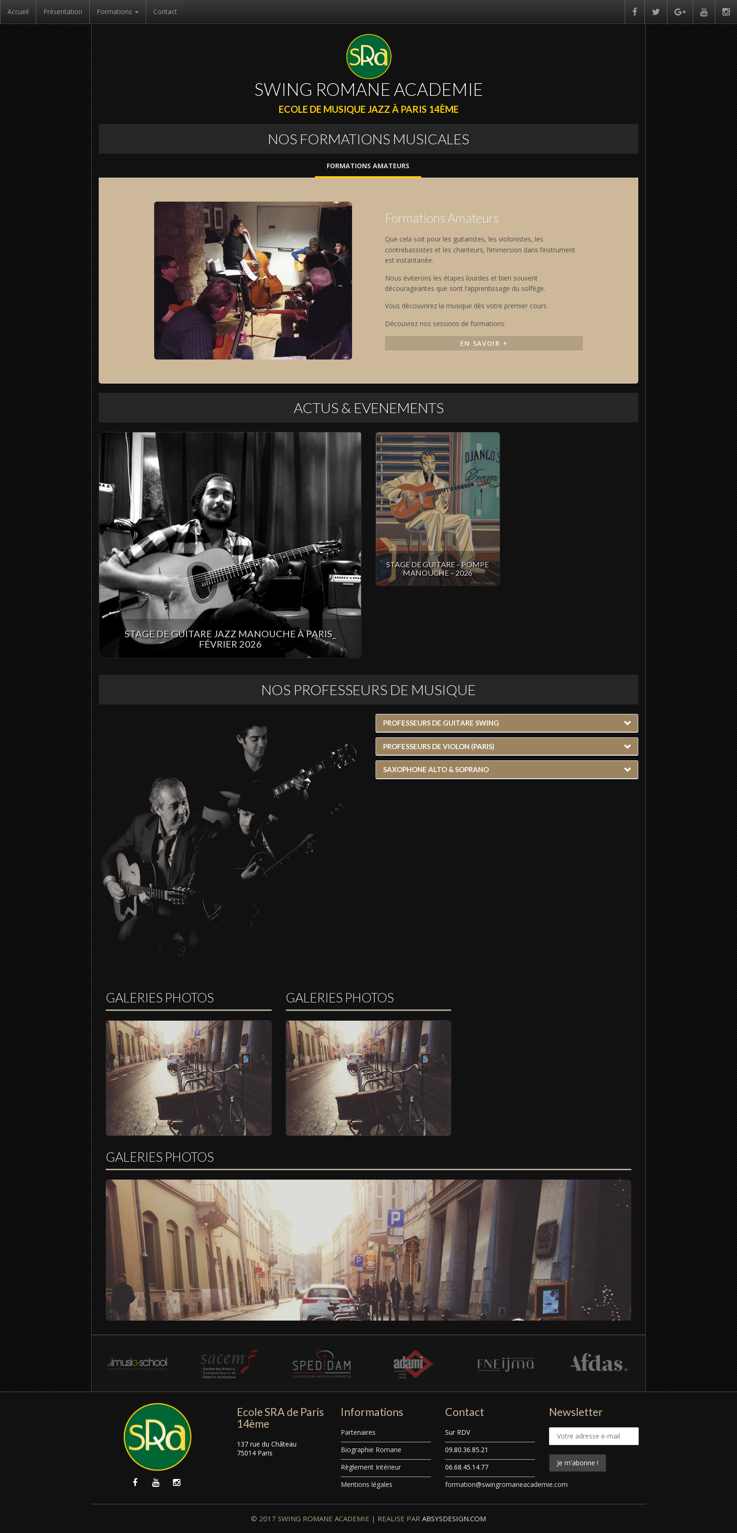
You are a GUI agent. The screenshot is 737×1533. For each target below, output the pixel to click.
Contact (165, 11)
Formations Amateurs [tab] (368, 165)
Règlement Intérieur (371, 1467)
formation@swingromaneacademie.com (506, 1484)
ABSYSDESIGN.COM (454, 1518)
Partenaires (358, 1432)
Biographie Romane (371, 1449)
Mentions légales (366, 1484)
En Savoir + (484, 343)
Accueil (18, 11)
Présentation (62, 11)
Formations (118, 11)
